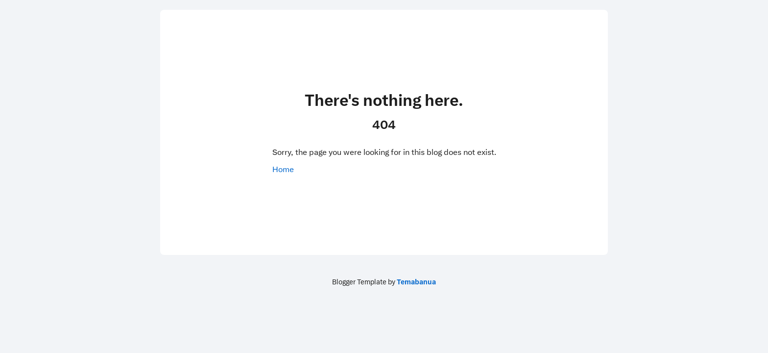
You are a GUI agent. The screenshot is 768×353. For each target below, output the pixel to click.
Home (283, 169)
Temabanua (416, 282)
